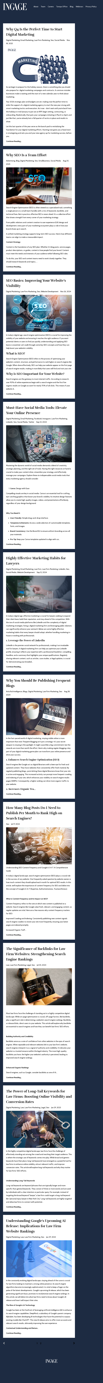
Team (43, 6)
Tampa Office (61, 6)
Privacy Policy (91, 6)
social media (59, 40)
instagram (47, 419)
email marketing (27, 40)
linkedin (9, 422)
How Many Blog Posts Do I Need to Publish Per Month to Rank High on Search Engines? (36, 813)
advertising (10, 161)
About (36, 6)
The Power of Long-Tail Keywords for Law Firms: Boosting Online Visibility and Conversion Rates (38, 1101)
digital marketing (13, 40)
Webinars (79, 6)
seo (52, 40)
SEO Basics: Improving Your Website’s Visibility (32, 283)
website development (49, 291)
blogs (25, 691)
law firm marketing (42, 40)
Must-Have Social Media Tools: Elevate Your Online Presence (35, 410)
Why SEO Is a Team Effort (30, 154)
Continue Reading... (14, 141)
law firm (37, 569)
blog (17, 161)
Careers (51, 6)
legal (29, 970)
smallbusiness (44, 161)
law (7, 970)
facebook (38, 419)
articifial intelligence (14, 691)
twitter (31, 422)
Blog (71, 6)
